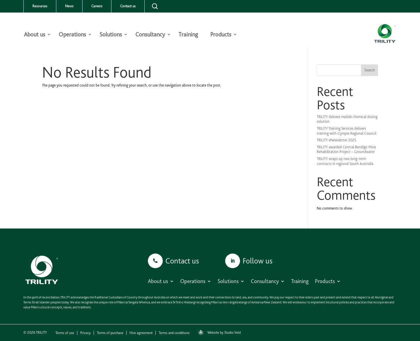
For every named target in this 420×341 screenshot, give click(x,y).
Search (369, 70)
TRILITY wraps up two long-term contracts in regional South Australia (345, 161)
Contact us (128, 6)
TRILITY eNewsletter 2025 (336, 140)
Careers (96, 6)
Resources (39, 6)
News (69, 6)
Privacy (85, 333)
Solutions (110, 35)
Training (188, 35)
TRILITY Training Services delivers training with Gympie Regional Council (346, 131)
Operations (72, 35)
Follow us (257, 261)
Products (220, 35)
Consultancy (150, 35)
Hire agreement (141, 333)
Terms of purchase (110, 333)
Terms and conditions (174, 333)
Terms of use (64, 333)
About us (34, 35)
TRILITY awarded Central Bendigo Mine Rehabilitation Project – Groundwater (346, 149)
